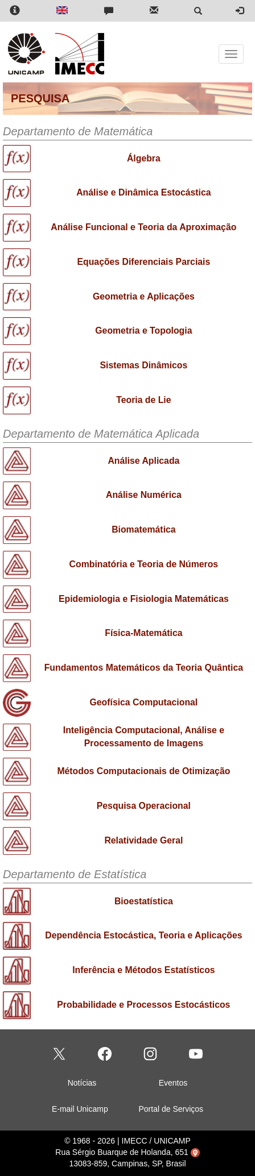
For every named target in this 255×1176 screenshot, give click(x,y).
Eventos (173, 1082)
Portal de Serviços (170, 1108)
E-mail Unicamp (80, 1108)
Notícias (82, 1082)
